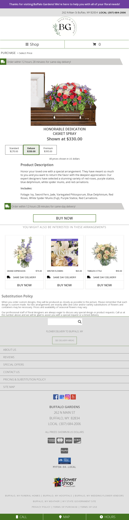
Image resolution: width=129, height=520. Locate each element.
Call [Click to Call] (21, 517)
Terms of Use (88, 506)
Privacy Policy (41, 506)
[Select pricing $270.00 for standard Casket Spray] (14, 150)
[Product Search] (65, 321)
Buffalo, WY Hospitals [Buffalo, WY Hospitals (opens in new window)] (57, 495)
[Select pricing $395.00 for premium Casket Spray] (48, 150)
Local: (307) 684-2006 (64, 424)
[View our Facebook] (55, 398)
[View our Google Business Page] (61, 398)
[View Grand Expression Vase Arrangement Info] (24, 252)
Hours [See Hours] (107, 517)
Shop (32, 44)
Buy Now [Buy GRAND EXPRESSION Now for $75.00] (24, 285)
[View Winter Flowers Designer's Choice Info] (64, 252)
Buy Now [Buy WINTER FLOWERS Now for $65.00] (64, 285)
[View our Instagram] (67, 398)
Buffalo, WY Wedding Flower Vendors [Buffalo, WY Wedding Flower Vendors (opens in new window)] (99, 495)
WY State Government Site (79, 501)
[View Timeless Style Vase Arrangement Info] (104, 252)
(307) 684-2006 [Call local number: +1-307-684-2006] (117, 12)
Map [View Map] (64, 517)
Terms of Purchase (65, 506)
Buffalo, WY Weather (46, 501)
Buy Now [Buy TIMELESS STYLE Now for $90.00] (104, 285)
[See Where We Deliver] (64, 340)
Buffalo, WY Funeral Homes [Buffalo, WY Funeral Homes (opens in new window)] (23, 495)
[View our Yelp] (73, 398)
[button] (64, 461)
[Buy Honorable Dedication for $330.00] (64, 218)
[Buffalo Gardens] (64, 35)
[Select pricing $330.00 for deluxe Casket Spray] (31, 150)
